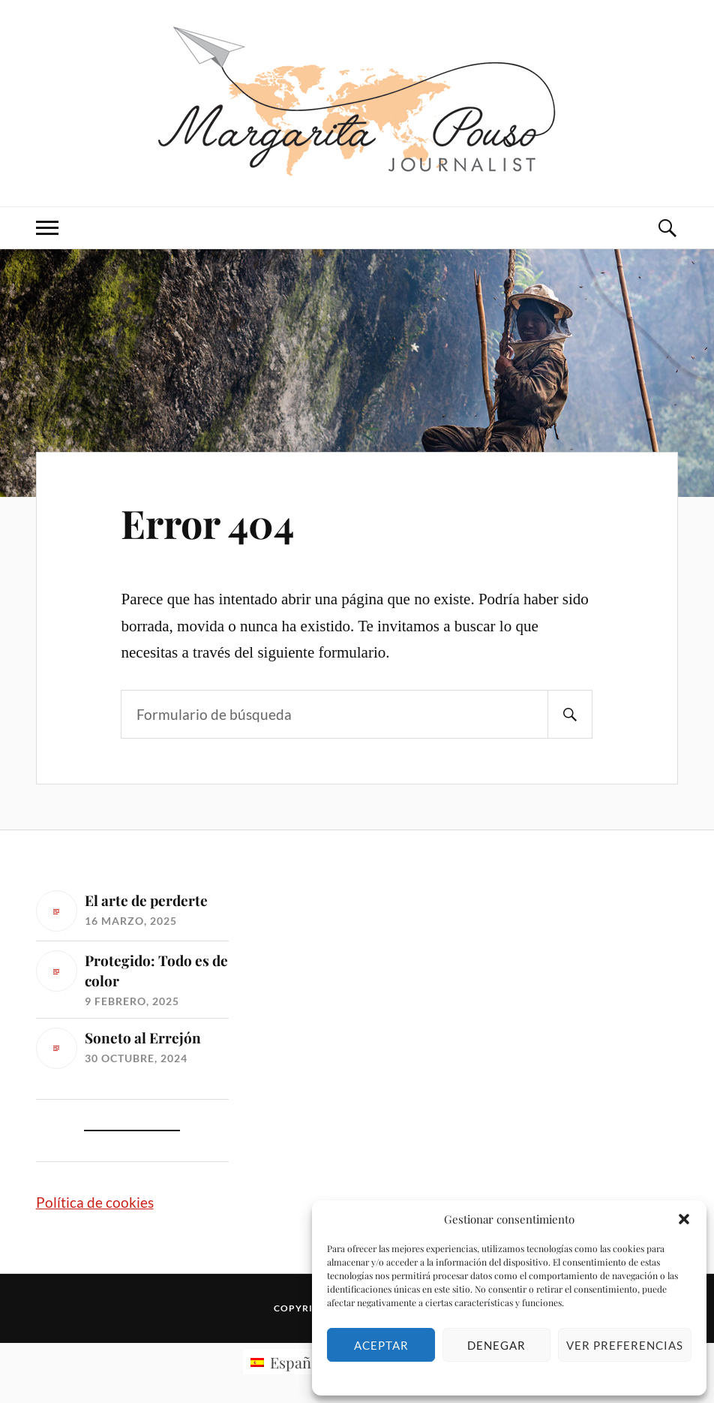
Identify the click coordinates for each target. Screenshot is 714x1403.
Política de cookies (95, 1202)
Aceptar (381, 1345)
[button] (684, 1219)
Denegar (496, 1345)
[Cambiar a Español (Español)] (287, 1361)
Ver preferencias (624, 1345)
